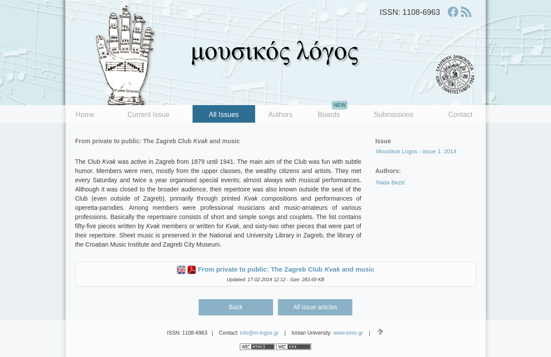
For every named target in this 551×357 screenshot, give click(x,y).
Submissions (394, 114)
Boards (332, 111)
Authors (280, 114)
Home (85, 114)
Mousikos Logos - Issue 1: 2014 (416, 151)
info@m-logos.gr (259, 333)
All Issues (224, 114)
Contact (460, 114)
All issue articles (315, 307)
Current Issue (148, 114)
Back (235, 307)
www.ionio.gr (348, 333)
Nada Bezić (390, 182)
